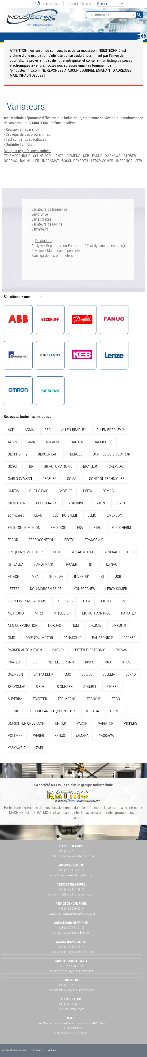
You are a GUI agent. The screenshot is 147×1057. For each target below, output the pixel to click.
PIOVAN (121, 650)
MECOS (106, 601)
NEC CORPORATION (23, 625)
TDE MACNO (67, 699)
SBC (68, 674)
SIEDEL (41, 686)
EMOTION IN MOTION (24, 527)
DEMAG (108, 491)
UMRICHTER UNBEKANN (26, 723)
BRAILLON (90, 466)
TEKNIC (13, 711)
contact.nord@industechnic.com (71, 932)
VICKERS (130, 723)
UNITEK (60, 723)
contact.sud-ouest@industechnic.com (71, 990)
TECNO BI (94, 699)
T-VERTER (40, 699)
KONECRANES (84, 588)
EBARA (120, 503)
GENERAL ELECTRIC (119, 552)
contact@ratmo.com (71, 1009)
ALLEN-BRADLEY (73, 429)
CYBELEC (66, 491)
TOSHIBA (92, 711)
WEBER (38, 735)
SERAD (131, 674)
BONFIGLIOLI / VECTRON (111, 454)
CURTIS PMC (38, 491)
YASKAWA (106, 735)
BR (31, 466)
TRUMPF (115, 711)
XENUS (60, 735)
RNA (108, 662)
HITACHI (14, 576)
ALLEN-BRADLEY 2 (110, 429)
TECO (116, 699)
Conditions (36, 1050)
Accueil (74, 4)
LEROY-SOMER (116, 588)
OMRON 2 (118, 625)
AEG (47, 429)
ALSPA (13, 442)
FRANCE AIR (94, 539)
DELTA (87, 491)
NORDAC (54, 625)
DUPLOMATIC (46, 503)
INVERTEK (81, 576)
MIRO (39, 613)
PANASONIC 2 (102, 637)
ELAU (38, 515)
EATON (100, 503)
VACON (82, 723)
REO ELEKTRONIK (61, 662)
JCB (118, 576)
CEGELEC (49, 478)
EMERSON (114, 515)
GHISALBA (15, 564)
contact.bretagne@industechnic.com (72, 856)
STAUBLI (89, 686)
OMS (11, 637)
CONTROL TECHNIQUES (106, 478)
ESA (80, 527)
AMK (31, 442)
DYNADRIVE (75, 503)
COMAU (72, 478)
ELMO (91, 515)
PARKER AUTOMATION (25, 650)
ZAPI (39, 747)
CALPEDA (116, 466)
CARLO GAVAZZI (20, 478)
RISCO (89, 662)
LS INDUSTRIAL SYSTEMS (27, 601)
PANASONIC (73, 637)
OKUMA (95, 625)
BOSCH (13, 466)
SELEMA (109, 674)
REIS (33, 662)
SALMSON (15, 674)
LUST (87, 601)
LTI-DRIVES (64, 601)
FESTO (69, 539)
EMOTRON (58, 527)
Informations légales (14, 1050)
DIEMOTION (16, 503)
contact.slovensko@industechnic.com (71, 971)
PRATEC (14, 662)
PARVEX (58, 650)
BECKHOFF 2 (17, 454)
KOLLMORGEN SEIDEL (46, 588)
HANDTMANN (44, 564)
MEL (126, 601)
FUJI (56, 552)
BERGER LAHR (49, 454)
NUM (75, 625)
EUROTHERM (121, 527)
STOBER (112, 686)
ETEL (97, 527)
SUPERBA (15, 699)
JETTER (14, 588)
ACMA (29, 429)
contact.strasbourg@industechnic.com (71, 894)
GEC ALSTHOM (82, 552)
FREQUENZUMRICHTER (25, 552)
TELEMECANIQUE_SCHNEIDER (52, 711)
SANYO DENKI (43, 674)
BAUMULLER (103, 442)
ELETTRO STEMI (65, 515)
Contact (86, 4)
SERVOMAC (16, 686)
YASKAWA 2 (16, 747)
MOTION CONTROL (96, 613)
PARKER (129, 637)
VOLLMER (15, 735)
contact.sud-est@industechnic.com (72, 952)
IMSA (35, 576)
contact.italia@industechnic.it (71, 1033)
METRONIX (16, 613)
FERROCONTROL (41, 539)
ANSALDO (53, 442)
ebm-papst (16, 515)
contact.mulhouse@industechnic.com (71, 875)
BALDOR (77, 442)
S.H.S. (126, 662)
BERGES (76, 454)
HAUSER (71, 564)
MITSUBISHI (63, 613)
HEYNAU (111, 564)
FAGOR (13, 539)
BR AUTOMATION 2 (58, 466)
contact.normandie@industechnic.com (71, 913)
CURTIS (13, 491)
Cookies (51, 1050)
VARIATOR (105, 723)
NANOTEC (128, 613)
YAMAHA (82, 735)
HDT (91, 564)
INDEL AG (56, 576)
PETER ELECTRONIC (90, 650)
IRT (102, 576)
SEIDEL (87, 674)
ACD (11, 429)
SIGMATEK (65, 686)
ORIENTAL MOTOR (39, 637)
